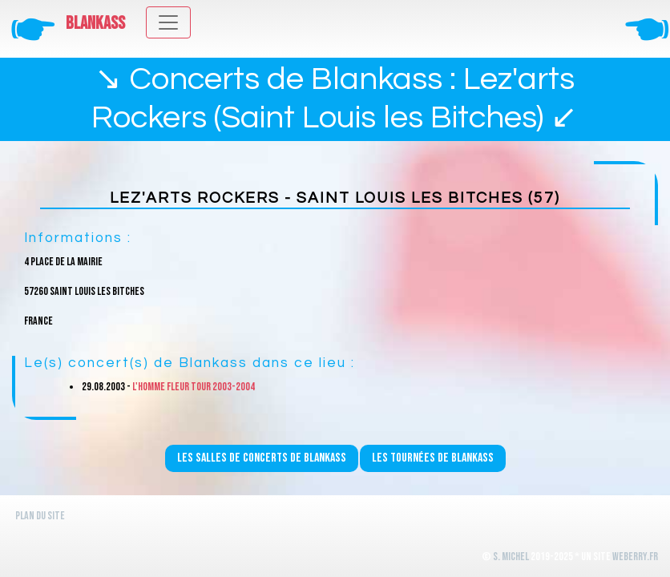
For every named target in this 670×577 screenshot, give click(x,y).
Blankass (95, 23)
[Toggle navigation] (168, 22)
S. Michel (511, 556)
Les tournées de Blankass (433, 458)
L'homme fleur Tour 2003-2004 (193, 386)
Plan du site (40, 516)
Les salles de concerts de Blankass (261, 458)
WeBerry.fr (635, 556)
